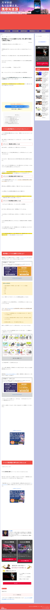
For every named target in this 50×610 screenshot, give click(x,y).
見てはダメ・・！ (17, 583)
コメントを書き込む (17, 595)
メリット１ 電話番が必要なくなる (11, 118)
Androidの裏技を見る (25, 561)
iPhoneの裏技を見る (9, 559)
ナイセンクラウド (23, 258)
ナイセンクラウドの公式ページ (11, 374)
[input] (42, 36)
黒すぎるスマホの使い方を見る (42, 64)
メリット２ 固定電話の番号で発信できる (12, 119)
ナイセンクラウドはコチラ (17, 278)
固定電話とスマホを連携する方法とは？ (12, 122)
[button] (48, 36)
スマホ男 (10, 531)
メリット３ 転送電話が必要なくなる (11, 121)
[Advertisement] (25, 22)
